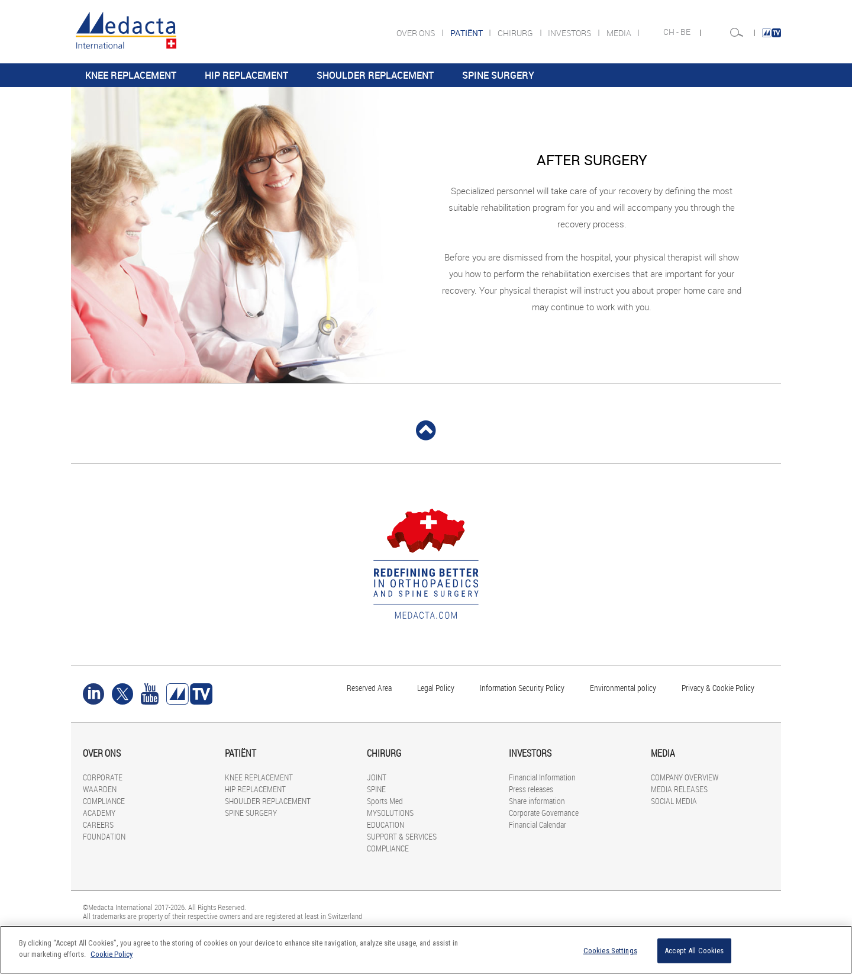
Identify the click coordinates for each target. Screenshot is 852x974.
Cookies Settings (610, 950)
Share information (537, 800)
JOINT (376, 777)
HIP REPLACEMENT (246, 75)
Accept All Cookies (694, 950)
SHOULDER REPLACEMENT (375, 75)
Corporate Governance (544, 812)
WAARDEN (100, 789)
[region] (426, 949)
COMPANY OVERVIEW (684, 777)
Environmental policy (623, 687)
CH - (671, 32)
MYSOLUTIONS (390, 812)
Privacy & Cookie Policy (718, 687)
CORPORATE (102, 777)
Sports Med (385, 800)
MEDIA (619, 32)
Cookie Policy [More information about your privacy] (112, 954)
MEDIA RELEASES (679, 789)
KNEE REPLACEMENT (130, 75)
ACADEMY (99, 812)
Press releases (531, 789)
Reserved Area (369, 687)
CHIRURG (516, 32)
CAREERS (98, 824)
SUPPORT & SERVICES (402, 836)
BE (686, 32)
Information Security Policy (522, 687)
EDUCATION (385, 824)
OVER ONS (416, 32)
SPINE (376, 789)
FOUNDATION (104, 836)
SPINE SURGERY (498, 75)
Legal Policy (435, 687)
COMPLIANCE (104, 800)
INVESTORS (570, 32)
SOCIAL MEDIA (674, 800)
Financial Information (542, 777)
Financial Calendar (537, 824)
